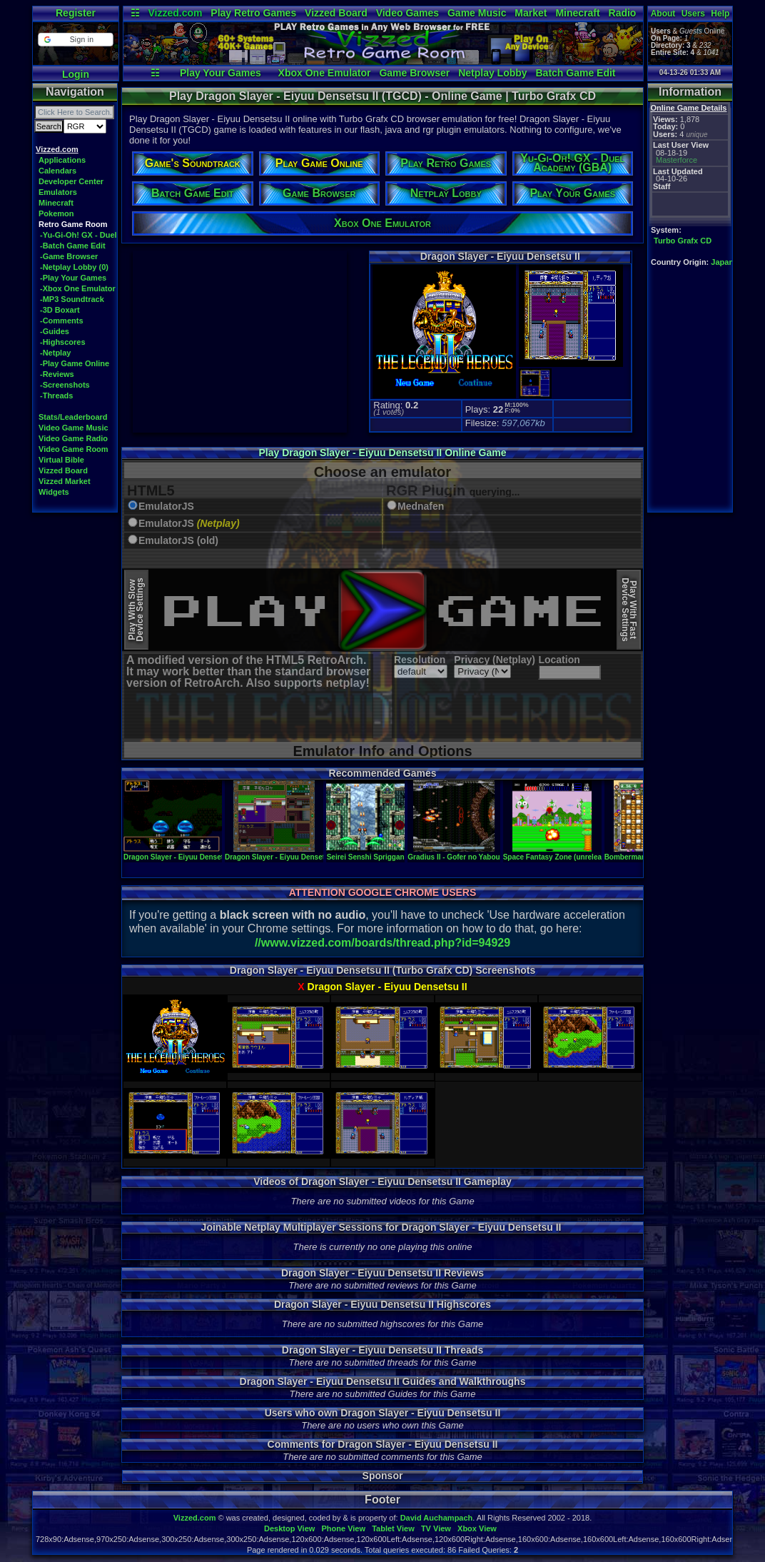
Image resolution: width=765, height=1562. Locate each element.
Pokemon (56, 213)
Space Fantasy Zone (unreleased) (560, 853)
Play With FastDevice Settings (629, 610)
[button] (75, 39)
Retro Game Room (73, 224)
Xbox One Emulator (324, 73)
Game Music (476, 13)
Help (720, 14)
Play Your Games (220, 73)
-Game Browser (69, 256)
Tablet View (393, 1528)
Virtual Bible (61, 459)
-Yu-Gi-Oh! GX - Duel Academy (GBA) (109, 235)
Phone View (343, 1528)
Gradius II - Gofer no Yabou (453, 853)
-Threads (56, 395)
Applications (62, 160)
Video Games (407, 13)
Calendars (57, 170)
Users (693, 14)
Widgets (54, 492)
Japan (722, 262)
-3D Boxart (60, 310)
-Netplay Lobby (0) (74, 267)
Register (76, 13)
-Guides (54, 331)
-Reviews (57, 374)
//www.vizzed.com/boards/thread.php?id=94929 (382, 943)
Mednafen (420, 506)
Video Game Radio (73, 438)
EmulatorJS (166, 506)
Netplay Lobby (492, 73)
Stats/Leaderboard (73, 417)
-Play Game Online (74, 363)
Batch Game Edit (575, 73)
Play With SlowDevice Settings (136, 610)
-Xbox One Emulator (78, 288)
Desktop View (289, 1528)
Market (531, 13)
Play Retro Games (253, 13)
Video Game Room (73, 449)
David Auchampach (436, 1517)
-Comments (61, 320)
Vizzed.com (175, 13)
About (663, 14)
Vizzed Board (336, 13)
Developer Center (71, 181)
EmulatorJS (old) (178, 540)
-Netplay (55, 352)
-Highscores (63, 342)
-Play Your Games (73, 277)
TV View (436, 1528)
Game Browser (414, 73)
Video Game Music (73, 427)
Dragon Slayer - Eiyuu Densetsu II (180, 853)
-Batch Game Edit (73, 245)
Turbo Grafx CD (682, 240)
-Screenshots (65, 385)
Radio (623, 13)
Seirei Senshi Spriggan (365, 853)
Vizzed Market (65, 481)
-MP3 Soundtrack (72, 299)
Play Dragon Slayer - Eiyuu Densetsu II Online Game (383, 452)
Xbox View (477, 1528)
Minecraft (577, 13)
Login (75, 74)
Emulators (58, 192)
